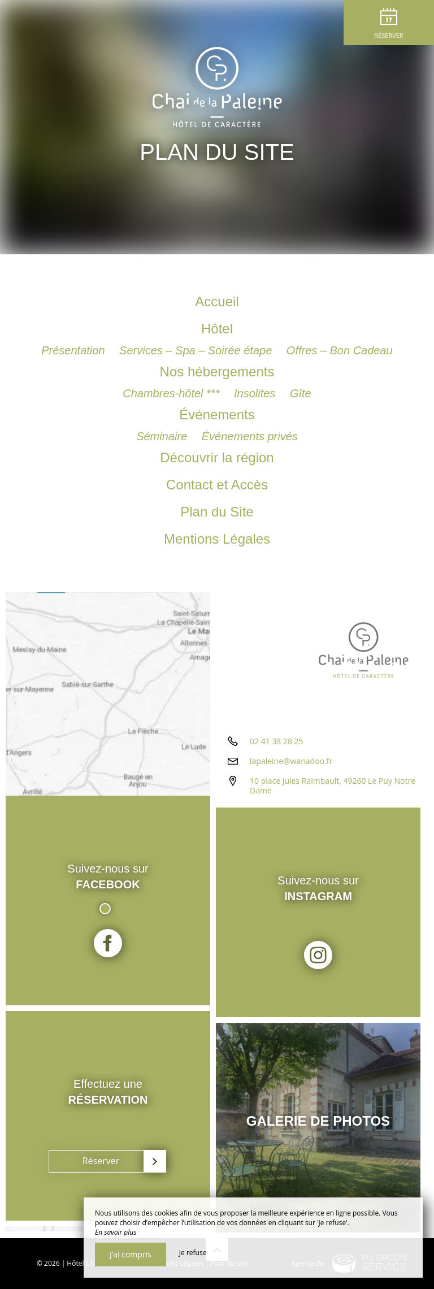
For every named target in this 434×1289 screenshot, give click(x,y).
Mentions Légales (217, 538)
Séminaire (163, 436)
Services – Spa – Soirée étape (197, 350)
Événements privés (250, 436)
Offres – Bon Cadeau (340, 350)
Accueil (216, 301)
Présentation (74, 350)
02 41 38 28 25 (276, 741)
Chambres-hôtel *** (173, 393)
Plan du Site (216, 511)
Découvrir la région (217, 457)
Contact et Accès (217, 484)
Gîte (300, 393)
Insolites (256, 393)
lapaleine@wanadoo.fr (291, 761)
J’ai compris (130, 1254)
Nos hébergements (217, 371)
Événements (216, 414)
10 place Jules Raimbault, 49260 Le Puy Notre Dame (332, 785)
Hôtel (217, 328)
